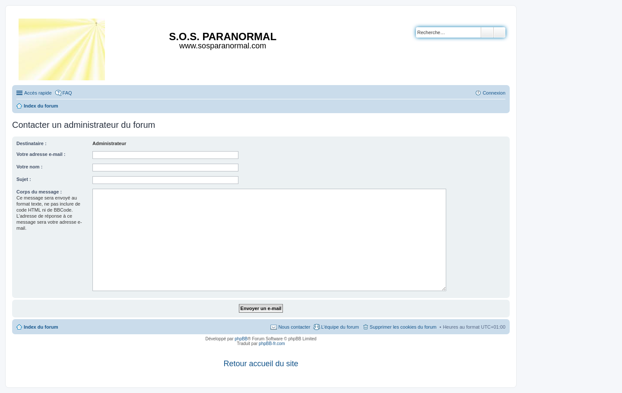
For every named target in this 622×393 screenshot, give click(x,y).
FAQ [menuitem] (67, 92)
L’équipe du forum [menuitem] (340, 327)
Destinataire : (31, 143)
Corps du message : (39, 191)
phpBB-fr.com (272, 343)
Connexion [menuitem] (493, 92)
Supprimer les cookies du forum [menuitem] (403, 327)
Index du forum (41, 327)
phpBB (241, 338)
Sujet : (23, 179)
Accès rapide (38, 92)
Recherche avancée (499, 32)
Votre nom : (29, 166)
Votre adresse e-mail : (41, 154)
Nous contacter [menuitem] (294, 327)
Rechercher (487, 32)
